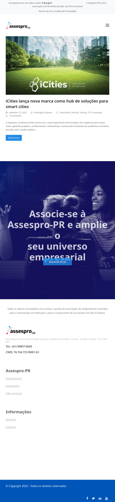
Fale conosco (14, 394)
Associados (65, 112)
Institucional (13, 379)
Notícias (75, 112)
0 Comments (15, 115)
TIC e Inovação (95, 112)
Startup (83, 112)
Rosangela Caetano (43, 112)
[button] (107, 25)
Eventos (11, 428)
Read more (13, 137)
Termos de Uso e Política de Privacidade (57, 11)
